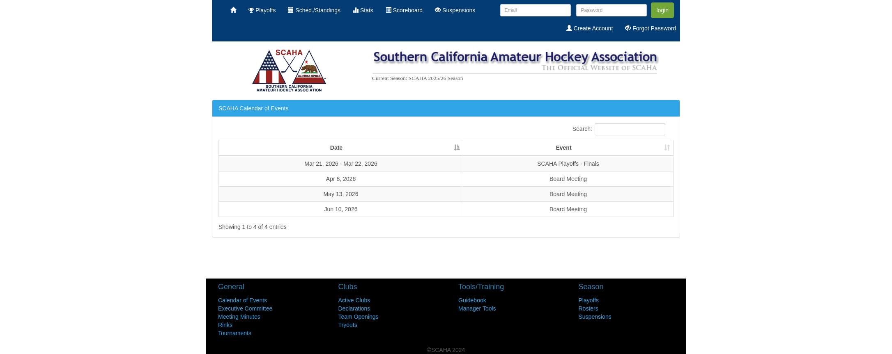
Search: (618, 129)
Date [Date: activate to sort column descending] (336, 147)
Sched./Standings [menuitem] (314, 10)
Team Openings (358, 316)
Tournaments (234, 333)
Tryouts (347, 325)
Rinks (225, 325)
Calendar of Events (242, 300)
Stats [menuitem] (363, 10)
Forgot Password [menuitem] (650, 28)
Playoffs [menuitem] (262, 10)
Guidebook (472, 300)
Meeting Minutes (239, 316)
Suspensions (595, 316)
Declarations (354, 308)
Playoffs (589, 300)
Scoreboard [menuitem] (404, 10)
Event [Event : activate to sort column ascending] (563, 147)
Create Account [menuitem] (589, 28)
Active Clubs (354, 300)
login (662, 10)
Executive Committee (245, 308)
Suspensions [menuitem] (455, 10)
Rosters (588, 308)
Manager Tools (477, 308)
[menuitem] (233, 10)
